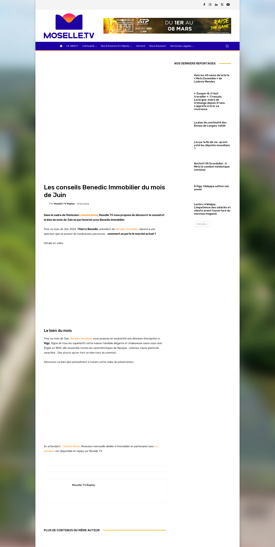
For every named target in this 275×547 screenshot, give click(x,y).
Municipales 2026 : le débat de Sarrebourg (64, 525)
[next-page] (51, 536)
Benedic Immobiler (81, 285)
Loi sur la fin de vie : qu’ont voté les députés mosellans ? (212, 145)
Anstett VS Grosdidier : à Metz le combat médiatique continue (212, 166)
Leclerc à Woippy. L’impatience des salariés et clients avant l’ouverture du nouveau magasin (212, 209)
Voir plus (202, 223)
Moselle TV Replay (64, 150)
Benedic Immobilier (126, 175)
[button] (227, 46)
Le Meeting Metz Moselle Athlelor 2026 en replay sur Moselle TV (146, 523)
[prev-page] (46, 536)
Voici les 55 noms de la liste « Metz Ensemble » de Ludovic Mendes (211, 78)
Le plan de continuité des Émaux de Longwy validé (210, 124)
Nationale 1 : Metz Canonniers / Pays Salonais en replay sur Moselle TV (104, 523)
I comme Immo (88, 161)
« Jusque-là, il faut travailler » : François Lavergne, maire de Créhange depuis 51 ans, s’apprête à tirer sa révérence (209, 101)
